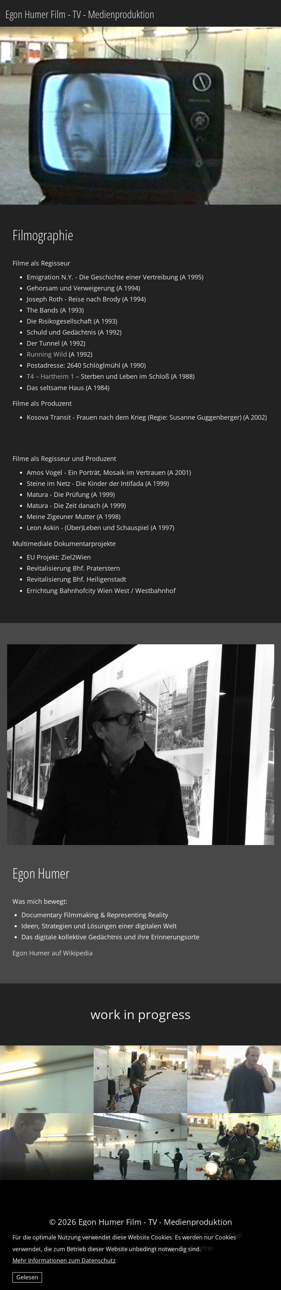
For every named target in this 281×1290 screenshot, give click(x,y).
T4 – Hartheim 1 (50, 376)
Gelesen (27, 1277)
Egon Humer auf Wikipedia (52, 953)
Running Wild (47, 354)
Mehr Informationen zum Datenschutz (64, 1260)
